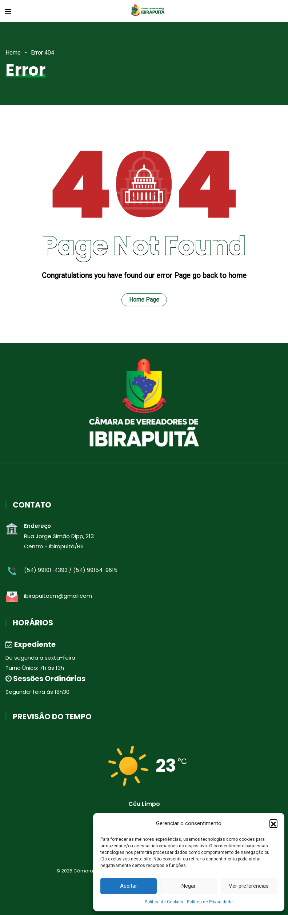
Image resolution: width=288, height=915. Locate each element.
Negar (188, 886)
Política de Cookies (164, 901)
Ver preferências (249, 886)
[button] (273, 823)
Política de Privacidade (210, 901)
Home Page (144, 299)
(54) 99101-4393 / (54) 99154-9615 (70, 570)
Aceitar (128, 886)
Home (13, 52)
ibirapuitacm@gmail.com (58, 596)
